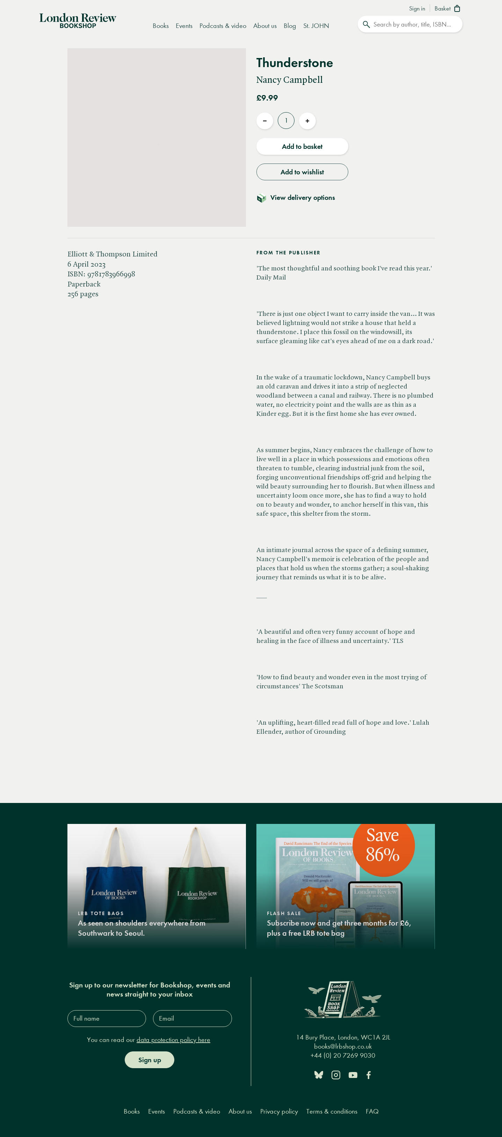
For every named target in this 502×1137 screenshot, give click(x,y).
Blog (290, 26)
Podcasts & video (222, 26)
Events (184, 26)
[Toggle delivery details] (299, 197)
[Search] (410, 24)
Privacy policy (279, 1111)
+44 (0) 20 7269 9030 (343, 1055)
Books (161, 26)
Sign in (417, 9)
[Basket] (449, 9)
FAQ (372, 1111)
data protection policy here (173, 1040)
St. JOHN (316, 26)
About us (265, 26)
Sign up (149, 1060)
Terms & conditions (331, 1111)
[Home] (77, 20)
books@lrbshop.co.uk (343, 1046)
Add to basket (302, 146)
